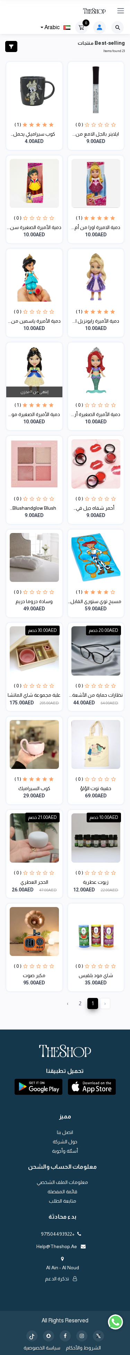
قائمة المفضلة (62, 1191)
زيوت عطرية (96, 882)
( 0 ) (79, 124)
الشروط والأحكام (83, 1347)
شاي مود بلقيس (96, 975)
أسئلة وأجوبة (65, 1151)
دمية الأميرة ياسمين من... (34, 321)
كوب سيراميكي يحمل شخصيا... (34, 134)
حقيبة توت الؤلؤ (95, 788)
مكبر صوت (34, 975)
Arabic (56, 27)
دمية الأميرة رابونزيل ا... (95, 321)
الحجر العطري (34, 882)
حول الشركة (65, 1141)
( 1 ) (18, 124)
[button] (92, 1087)
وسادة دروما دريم (34, 601)
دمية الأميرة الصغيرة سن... (34, 227)
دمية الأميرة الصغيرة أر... (95, 414)
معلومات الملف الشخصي (62, 1182)
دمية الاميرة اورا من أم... (95, 227)
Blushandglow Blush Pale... (34, 508)
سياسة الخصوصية (42, 1347)
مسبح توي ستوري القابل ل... (95, 602)
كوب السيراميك (34, 788)
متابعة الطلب (62, 1201)
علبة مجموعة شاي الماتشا (34, 695)
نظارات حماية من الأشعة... (96, 695)
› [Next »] (67, 1003)
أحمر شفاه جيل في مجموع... (95, 508)
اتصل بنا (65, 1132)
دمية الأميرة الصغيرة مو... (34, 414)
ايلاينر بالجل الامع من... (95, 134)
